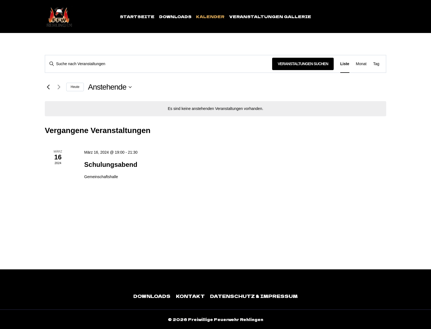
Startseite (137, 16)
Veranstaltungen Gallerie (270, 16)
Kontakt (191, 296)
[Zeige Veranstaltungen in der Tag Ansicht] (376, 64)
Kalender (210, 16)
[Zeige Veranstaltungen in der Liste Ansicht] (344, 64)
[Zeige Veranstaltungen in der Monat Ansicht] (361, 64)
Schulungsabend (110, 164)
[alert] (215, 108)
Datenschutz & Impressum (253, 296)
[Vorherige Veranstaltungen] (48, 87)
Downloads (175, 16)
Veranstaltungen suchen (303, 64)
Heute (75, 87)
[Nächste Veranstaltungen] (59, 87)
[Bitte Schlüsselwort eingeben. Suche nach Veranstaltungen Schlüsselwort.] (158, 64)
